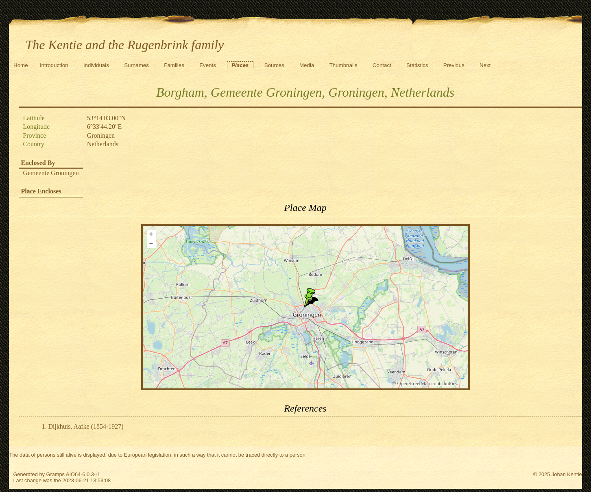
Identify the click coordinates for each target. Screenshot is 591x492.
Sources (274, 65)
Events (207, 65)
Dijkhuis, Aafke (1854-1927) (85, 426)
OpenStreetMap (413, 383)
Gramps (55, 474)
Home (20, 65)
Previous (454, 65)
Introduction (54, 65)
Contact (382, 65)
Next (485, 65)
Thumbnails (343, 65)
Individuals (96, 65)
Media (306, 65)
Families (174, 65)
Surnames (136, 65)
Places (240, 65)
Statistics (417, 65)
